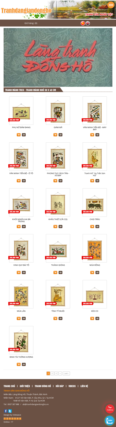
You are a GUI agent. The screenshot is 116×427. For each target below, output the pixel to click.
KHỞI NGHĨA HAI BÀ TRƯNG (21, 220)
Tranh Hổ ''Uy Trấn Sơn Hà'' (94, 174)
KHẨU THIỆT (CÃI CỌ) (57, 219)
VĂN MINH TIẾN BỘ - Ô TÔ (21, 173)
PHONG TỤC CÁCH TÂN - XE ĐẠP (58, 174)
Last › (66, 373)
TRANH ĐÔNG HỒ (43, 386)
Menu (110, 5)
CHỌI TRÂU (95, 219)
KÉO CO (94, 311)
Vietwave (17, 414)
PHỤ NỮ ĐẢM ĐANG (21, 127)
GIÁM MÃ (58, 127)
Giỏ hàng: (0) (30, 23)
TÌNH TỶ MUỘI (58, 311)
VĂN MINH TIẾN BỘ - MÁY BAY (94, 128)
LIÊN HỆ (84, 386)
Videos (72, 386)
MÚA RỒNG (95, 265)
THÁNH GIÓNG (58, 265)
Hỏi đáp (60, 386)
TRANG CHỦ (9, 386)
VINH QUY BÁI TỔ (21, 265)
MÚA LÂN (21, 311)
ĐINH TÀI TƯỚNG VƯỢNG (21, 357)
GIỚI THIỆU (25, 386)
